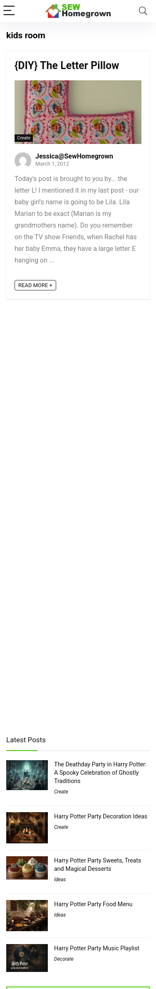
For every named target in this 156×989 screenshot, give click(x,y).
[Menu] (10, 11)
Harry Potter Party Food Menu (93, 904)
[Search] (143, 11)
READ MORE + (35, 285)
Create (23, 138)
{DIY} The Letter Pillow (67, 65)
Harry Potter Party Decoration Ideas (100, 816)
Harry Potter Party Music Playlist (96, 948)
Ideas (60, 879)
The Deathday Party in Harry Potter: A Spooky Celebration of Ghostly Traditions (100, 772)
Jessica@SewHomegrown (74, 156)
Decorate (64, 959)
